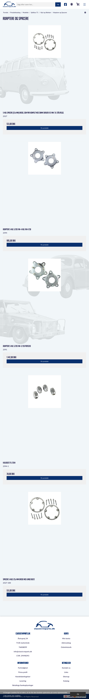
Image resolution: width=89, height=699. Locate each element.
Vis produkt (45, 128)
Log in (71, 4)
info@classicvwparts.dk (23, 651)
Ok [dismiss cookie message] (78, 694)
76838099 (23, 647)
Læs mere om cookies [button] (12, 695)
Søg (58, 4)
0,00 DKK (77, 4)
